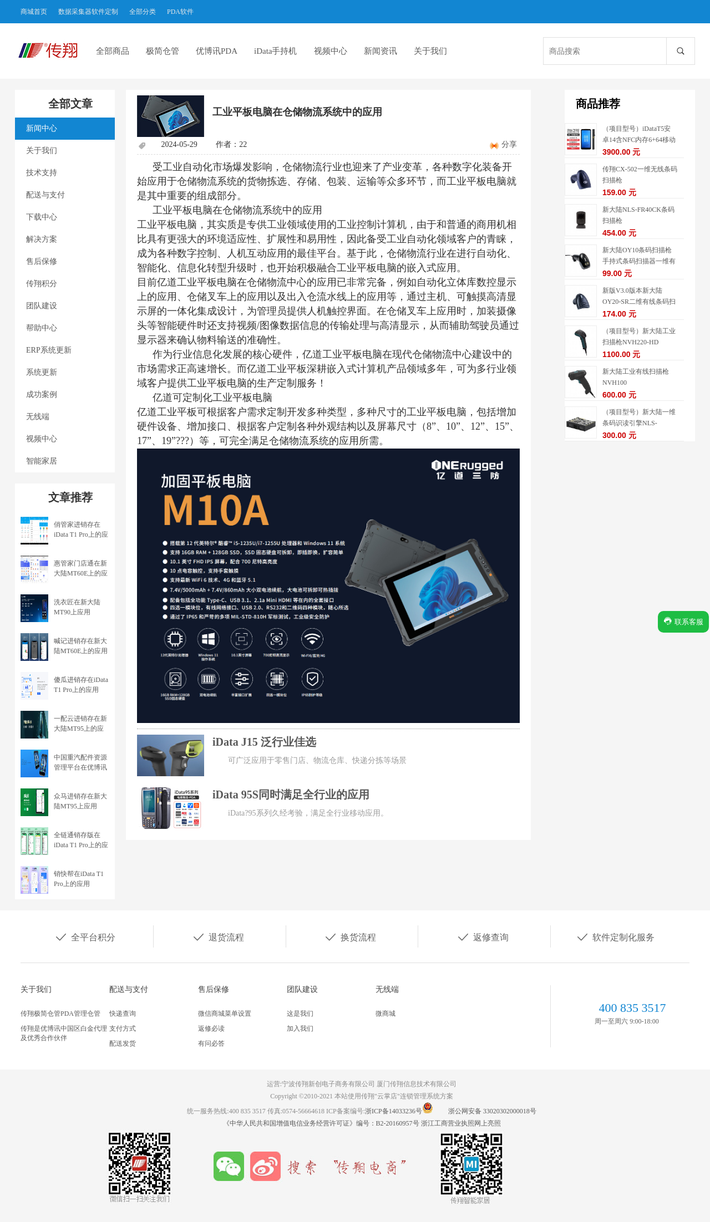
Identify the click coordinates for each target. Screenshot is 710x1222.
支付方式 (122, 1028)
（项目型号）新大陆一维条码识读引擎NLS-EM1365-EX (639, 423)
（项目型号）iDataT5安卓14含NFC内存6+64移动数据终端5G (639, 140)
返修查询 (483, 936)
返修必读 (211, 1028)
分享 (509, 144)
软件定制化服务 (615, 936)
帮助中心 (41, 328)
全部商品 (112, 51)
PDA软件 (180, 12)
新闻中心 (41, 128)
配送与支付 (45, 195)
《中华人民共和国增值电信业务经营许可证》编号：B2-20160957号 (322, 1123)
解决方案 (41, 239)
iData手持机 (275, 51)
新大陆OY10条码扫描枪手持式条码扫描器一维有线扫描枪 (639, 261)
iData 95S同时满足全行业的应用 (290, 794)
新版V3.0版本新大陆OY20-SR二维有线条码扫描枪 (639, 302)
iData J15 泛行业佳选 (264, 742)
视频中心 (330, 51)
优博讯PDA (216, 51)
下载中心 (41, 217)
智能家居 (41, 461)
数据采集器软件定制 (88, 12)
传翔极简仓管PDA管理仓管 (60, 1013)
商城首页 (34, 12)
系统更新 (41, 372)
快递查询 (122, 1013)
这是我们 (300, 1013)
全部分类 (142, 12)
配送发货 (122, 1043)
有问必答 (211, 1043)
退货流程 (218, 936)
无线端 (37, 417)
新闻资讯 (380, 51)
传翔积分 (41, 283)
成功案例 (41, 394)
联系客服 (683, 621)
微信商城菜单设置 (224, 1013)
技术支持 (41, 173)
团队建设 (41, 306)
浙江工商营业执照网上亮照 (461, 1123)
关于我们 (430, 51)
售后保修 (41, 261)
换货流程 (350, 936)
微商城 (385, 1013)
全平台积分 (84, 936)
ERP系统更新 (49, 350)
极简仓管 (162, 51)
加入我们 (300, 1028)
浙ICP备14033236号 (393, 1111)
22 (243, 144)
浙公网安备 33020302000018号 (492, 1111)
